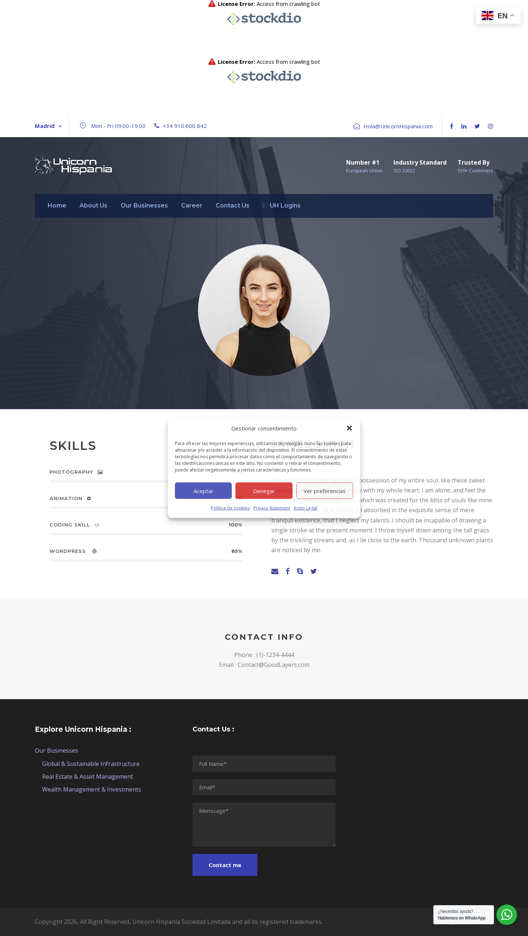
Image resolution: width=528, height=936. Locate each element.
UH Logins (282, 205)
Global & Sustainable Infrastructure (91, 764)
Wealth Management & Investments (91, 789)
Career (191, 205)
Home (57, 205)
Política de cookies (230, 508)
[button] (349, 428)
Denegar (264, 490)
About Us (93, 205)
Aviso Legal (305, 508)
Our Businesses (144, 205)
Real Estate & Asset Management (87, 776)
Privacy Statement (271, 508)
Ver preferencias (325, 490)
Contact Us (232, 205)
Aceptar (203, 490)
